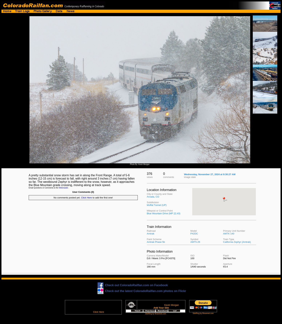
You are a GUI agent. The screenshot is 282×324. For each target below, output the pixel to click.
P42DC (194, 233)
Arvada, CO (153, 196)
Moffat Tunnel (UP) (157, 205)
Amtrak (150, 233)
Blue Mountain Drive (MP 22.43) (163, 213)
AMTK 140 (228, 233)
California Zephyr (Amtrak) (237, 242)
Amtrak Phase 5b (156, 242)
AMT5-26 (195, 242)
